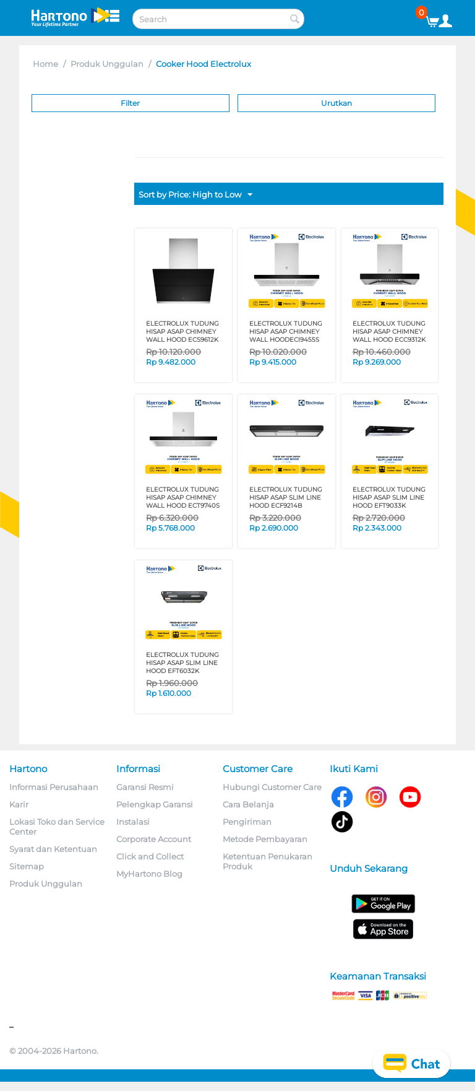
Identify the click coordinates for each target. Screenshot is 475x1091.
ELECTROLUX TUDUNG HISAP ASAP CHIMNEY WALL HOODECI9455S (285, 331)
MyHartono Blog (149, 874)
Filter (130, 103)
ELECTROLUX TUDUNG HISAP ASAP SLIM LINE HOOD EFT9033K (389, 497)
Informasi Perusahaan (53, 787)
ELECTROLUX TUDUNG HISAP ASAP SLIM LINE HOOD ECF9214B (285, 497)
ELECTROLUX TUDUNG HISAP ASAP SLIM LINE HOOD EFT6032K (182, 663)
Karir (18, 804)
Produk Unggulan (107, 64)
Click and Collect (150, 856)
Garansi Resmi (145, 787)
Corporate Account (153, 839)
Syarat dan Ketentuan (53, 849)
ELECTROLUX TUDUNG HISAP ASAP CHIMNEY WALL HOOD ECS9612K (182, 331)
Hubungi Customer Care (272, 787)
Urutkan (336, 103)
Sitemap (26, 866)
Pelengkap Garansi (154, 804)
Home (45, 64)
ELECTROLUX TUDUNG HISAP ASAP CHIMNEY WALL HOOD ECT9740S (183, 497)
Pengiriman (247, 822)
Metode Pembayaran (265, 839)
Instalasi (133, 822)
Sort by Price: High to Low (195, 195)
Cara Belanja (248, 804)
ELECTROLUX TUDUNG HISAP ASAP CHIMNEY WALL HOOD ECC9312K (389, 331)
